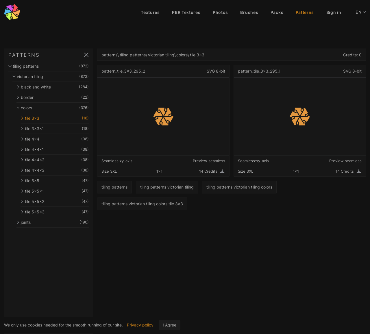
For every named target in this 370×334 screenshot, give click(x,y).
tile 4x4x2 (55, 160)
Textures (150, 12)
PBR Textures (186, 12)
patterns (109, 54)
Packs (277, 12)
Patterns (305, 12)
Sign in (333, 12)
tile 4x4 (55, 139)
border (52, 97)
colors (52, 108)
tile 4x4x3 (55, 170)
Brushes (249, 12)
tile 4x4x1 (55, 149)
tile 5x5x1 (55, 191)
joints (52, 222)
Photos (220, 12)
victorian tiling (50, 76)
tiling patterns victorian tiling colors (239, 186)
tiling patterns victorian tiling (167, 186)
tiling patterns (48, 66)
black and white (52, 87)
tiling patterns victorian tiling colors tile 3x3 (142, 203)
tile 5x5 (55, 181)
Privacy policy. (141, 324)
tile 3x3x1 (55, 128)
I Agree (169, 324)
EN (361, 12)
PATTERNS (24, 55)
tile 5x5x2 (55, 201)
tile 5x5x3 (55, 212)
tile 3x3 (55, 118)
